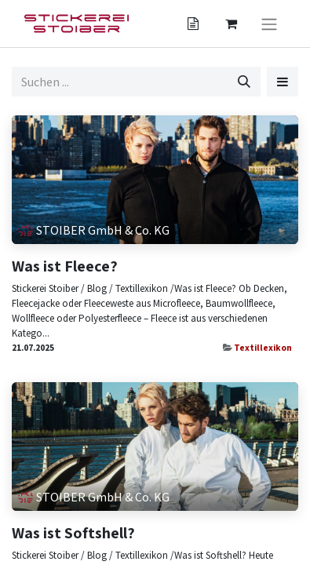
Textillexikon (263, 347)
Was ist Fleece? (65, 266)
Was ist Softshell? (73, 532)
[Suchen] (244, 82)
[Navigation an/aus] (269, 23)
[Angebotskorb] (193, 23)
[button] (282, 82)
